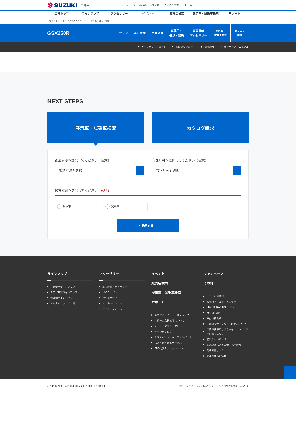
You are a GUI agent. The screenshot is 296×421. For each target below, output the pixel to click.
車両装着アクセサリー (198, 33)
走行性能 (140, 33)
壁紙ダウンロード (180, 47)
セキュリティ (109, 325)
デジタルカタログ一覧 (62, 331)
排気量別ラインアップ (62, 314)
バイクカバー (109, 319)
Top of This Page (290, 400)
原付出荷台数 (214, 346)
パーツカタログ (163, 359)
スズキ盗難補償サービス (168, 370)
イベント (148, 13)
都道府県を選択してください (83, 187)
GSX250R (82, 20)
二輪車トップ (53, 20)
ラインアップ (90, 13)
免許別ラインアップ (61, 325)
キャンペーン (213, 301)
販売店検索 (177, 13)
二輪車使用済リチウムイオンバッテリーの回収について (228, 359)
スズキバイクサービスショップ (172, 342)
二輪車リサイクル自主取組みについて (228, 351)
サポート (234, 13)
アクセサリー (119, 13)
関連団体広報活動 (216, 383)
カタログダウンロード (145, 47)
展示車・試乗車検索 (206, 13)
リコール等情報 (139, 5)
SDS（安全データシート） (169, 376)
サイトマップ (186, 413)
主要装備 (157, 33)
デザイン (122, 33)
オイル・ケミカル (112, 336)
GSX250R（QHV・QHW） (97, 72)
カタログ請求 (240, 33)
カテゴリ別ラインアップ (63, 319)
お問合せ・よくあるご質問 (165, 5)
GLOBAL (188, 5)
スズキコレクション (113, 331)
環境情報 (207, 47)
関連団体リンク (215, 378)
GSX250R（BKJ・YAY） (198, 72)
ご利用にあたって (206, 413)
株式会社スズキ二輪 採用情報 (224, 372)
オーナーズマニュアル (236, 47)
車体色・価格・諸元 (176, 33)
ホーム (125, 5)
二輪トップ (61, 13)
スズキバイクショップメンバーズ (173, 364)
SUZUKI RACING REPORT (221, 334)
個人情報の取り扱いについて (234, 413)
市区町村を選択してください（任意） (180, 187)
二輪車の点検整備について (169, 348)
